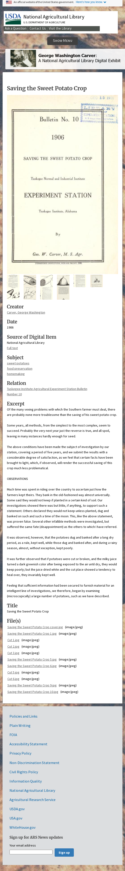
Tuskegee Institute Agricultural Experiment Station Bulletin (47, 389)
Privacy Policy (20, 753)
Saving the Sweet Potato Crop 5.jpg (32, 659)
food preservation (19, 368)
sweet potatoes (18, 363)
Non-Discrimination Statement (34, 762)
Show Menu (62, 40)
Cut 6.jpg (13, 679)
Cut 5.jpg (13, 672)
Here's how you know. (89, 2)
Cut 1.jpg (13, 640)
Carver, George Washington (26, 312)
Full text (12, 348)
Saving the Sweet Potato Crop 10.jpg (32, 692)
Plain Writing (20, 725)
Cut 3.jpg (13, 653)
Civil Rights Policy (23, 772)
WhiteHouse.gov (22, 827)
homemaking (16, 374)
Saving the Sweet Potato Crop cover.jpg (35, 627)
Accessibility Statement (28, 744)
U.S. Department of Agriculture (44, 22)
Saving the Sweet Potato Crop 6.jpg (32, 666)
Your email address (22, 845)
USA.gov (15, 818)
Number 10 (14, 394)
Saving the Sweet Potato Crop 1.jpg (32, 633)
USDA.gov (17, 809)
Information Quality (25, 781)
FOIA (13, 734)
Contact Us (38, 28)
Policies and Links (23, 716)
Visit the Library (60, 28)
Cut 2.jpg (13, 646)
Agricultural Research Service (32, 799)
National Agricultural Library (53, 16)
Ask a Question (15, 28)
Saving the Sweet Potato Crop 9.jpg (32, 685)
